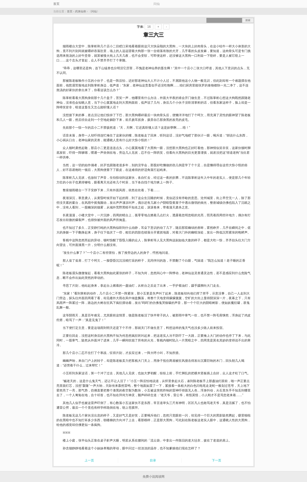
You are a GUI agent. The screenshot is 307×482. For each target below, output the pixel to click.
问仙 (94, 11)
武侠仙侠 (80, 11)
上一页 (89, 460)
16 (149, 26)
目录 (153, 460)
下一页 (216, 460)
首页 (56, 3)
